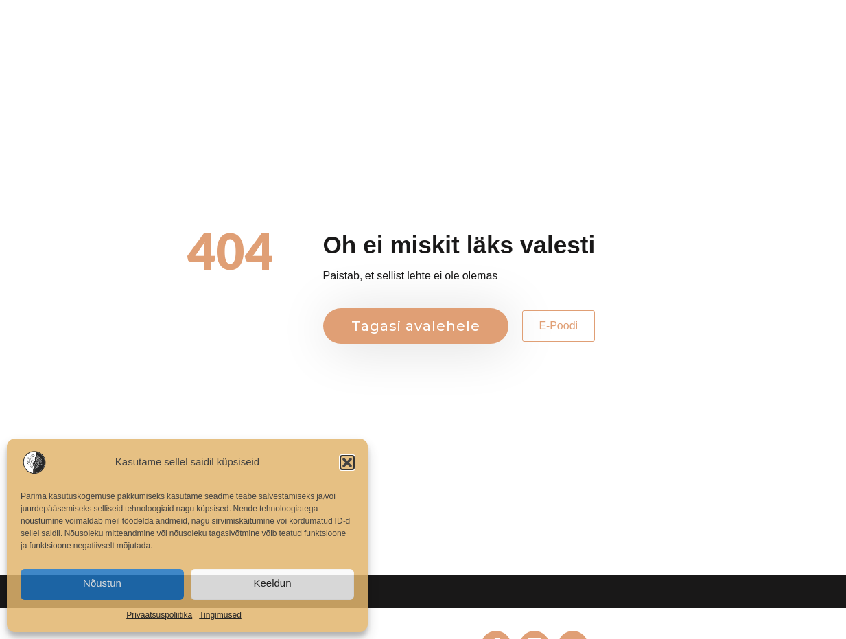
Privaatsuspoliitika (159, 615)
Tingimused (220, 615)
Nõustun (102, 583)
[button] (347, 462)
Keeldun (272, 583)
